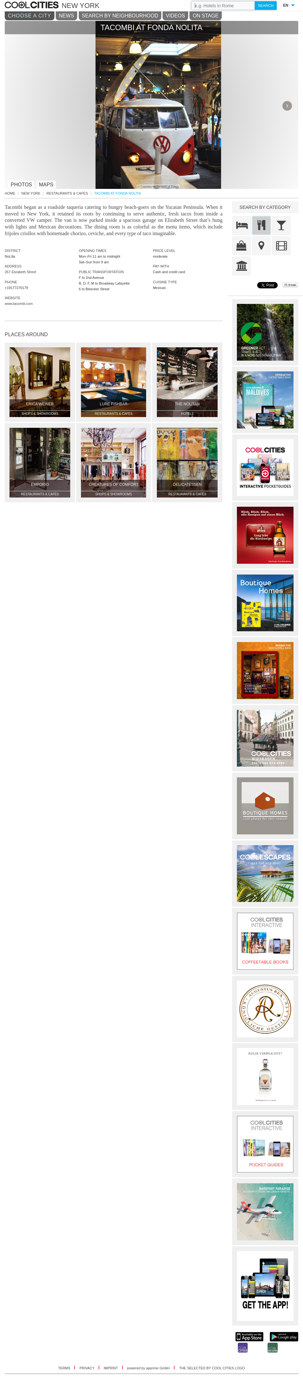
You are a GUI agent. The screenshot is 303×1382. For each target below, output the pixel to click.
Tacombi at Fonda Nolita (117, 193)
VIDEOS (175, 15)
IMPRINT (111, 1368)
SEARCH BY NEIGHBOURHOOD (120, 15)
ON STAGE (206, 15)
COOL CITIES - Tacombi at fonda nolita (32, 5)
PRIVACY (87, 1368)
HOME (10, 193)
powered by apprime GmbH (148, 1368)
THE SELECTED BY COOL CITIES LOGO (212, 1368)
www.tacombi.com (19, 303)
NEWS (66, 15)
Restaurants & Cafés (67, 193)
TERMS (64, 1368)
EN (285, 5)
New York (31, 193)
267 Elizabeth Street (20, 272)
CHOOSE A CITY (29, 15)
